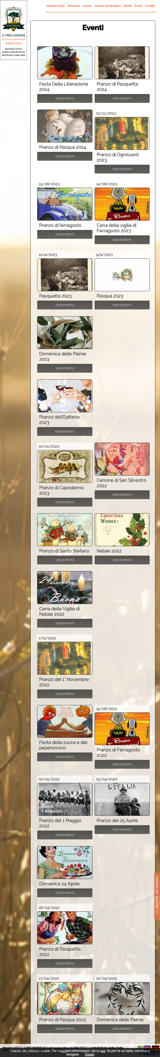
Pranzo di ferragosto (60, 225)
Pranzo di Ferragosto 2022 (118, 752)
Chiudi (89, 1054)
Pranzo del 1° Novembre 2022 (64, 682)
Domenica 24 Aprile (59, 883)
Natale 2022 (109, 551)
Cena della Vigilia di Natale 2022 (59, 611)
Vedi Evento (64, 98)
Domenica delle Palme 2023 (62, 356)
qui (103, 1050)
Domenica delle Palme (120, 1019)
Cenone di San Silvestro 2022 (121, 483)
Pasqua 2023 (110, 296)
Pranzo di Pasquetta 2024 (117, 86)
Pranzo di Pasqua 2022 (62, 1019)
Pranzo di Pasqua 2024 (62, 147)
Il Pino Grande (13, 30)
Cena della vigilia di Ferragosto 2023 (116, 228)
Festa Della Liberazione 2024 (63, 86)
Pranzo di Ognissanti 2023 (118, 157)
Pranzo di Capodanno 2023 (61, 490)
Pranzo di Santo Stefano (64, 551)
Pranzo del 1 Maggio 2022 (60, 823)
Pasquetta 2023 (55, 296)
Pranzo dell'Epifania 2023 (59, 419)
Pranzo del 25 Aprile (117, 820)
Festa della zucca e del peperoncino (63, 745)
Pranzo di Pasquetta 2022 (60, 951)
